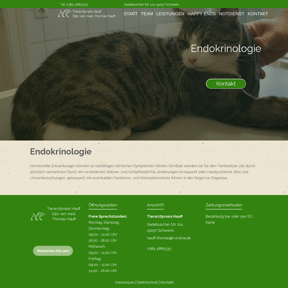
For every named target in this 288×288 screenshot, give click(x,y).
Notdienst (231, 13)
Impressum (124, 282)
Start (131, 13)
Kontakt (258, 13)
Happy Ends (202, 13)
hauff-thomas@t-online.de (169, 238)
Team (147, 13)
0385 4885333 (77, 4)
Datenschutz (147, 282)
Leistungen (170, 13)
